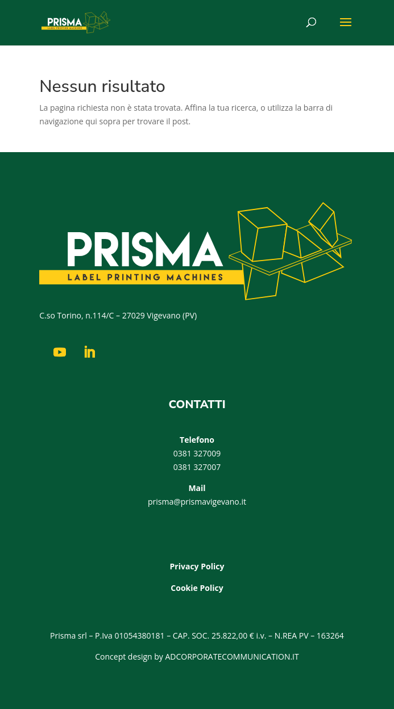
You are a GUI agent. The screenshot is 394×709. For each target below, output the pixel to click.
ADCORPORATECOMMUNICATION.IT (232, 656)
